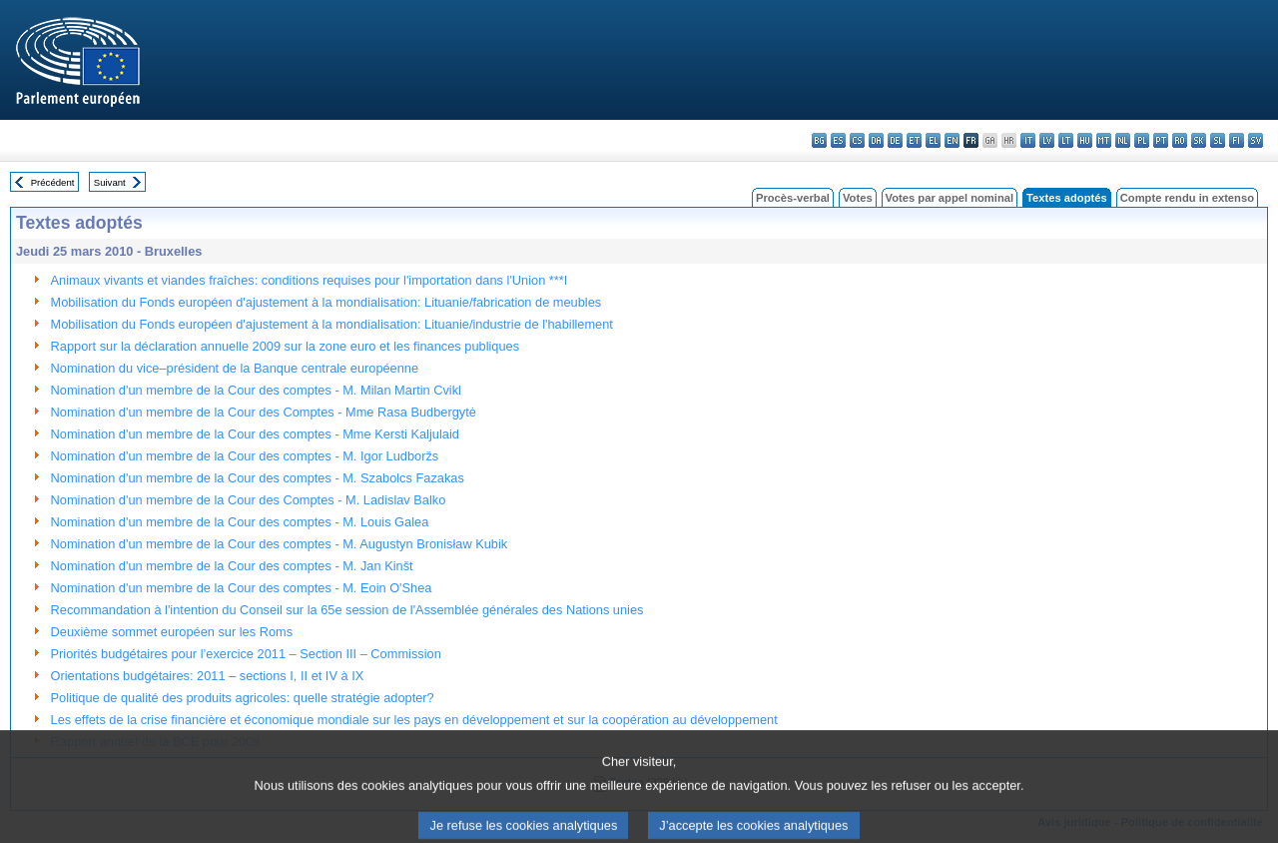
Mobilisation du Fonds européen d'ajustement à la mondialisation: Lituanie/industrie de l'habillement (332, 324)
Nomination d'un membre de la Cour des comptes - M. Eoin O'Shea (241, 587)
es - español (838, 140)
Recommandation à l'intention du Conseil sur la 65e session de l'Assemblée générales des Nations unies (347, 609)
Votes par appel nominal (949, 198)
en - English (952, 140)
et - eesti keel (914, 140)
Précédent (53, 182)
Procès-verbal (793, 198)
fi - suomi (1236, 140)
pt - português (1160, 140)
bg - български (819, 140)
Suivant (110, 182)
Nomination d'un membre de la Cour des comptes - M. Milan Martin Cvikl (256, 390)
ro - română (1179, 140)
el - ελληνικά (933, 140)
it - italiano (1027, 140)
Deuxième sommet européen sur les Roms (172, 631)
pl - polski (1141, 140)
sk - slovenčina (1198, 140)
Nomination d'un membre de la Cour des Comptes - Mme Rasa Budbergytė (263, 412)
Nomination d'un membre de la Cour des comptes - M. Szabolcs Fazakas (257, 477)
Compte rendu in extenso (1187, 198)
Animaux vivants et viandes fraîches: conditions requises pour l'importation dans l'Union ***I (309, 280)
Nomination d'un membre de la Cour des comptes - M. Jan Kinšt (232, 565)
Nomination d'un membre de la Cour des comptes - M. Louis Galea (240, 521)
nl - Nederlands (1122, 140)
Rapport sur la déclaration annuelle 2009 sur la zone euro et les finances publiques (285, 346)
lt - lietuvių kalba (1065, 140)
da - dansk (876, 140)
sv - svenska (1255, 140)
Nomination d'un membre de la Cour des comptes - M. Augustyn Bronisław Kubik (279, 543)
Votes (858, 198)
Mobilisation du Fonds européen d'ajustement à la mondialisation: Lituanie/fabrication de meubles (326, 302)
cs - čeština (857, 140)
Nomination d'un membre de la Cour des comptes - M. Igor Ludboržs (245, 455)
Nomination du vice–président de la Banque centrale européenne (235, 368)
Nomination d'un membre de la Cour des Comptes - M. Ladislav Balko (248, 499)
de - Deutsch (895, 140)
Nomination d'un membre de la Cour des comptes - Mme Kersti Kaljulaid (255, 433)
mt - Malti (1103, 140)
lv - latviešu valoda (1046, 140)
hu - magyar (1084, 140)
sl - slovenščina (1217, 140)
